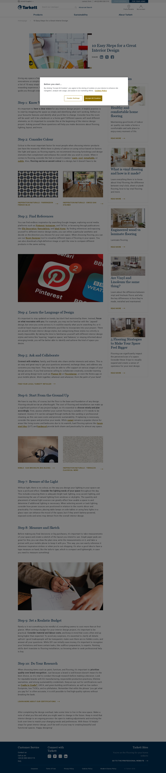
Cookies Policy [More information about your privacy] (101, 91)
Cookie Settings (73, 98)
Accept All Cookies (93, 98)
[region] (84, 91)
